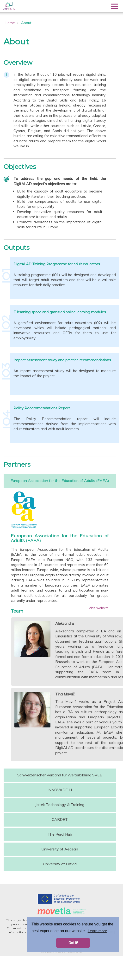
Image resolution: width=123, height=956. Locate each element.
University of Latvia (60, 863)
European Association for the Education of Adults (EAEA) (60, 480)
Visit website (99, 608)
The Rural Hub (60, 834)
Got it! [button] (73, 943)
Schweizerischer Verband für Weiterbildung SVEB (59, 775)
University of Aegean (59, 849)
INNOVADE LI (60, 789)
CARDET (60, 819)
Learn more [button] (97, 930)
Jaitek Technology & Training (59, 804)
